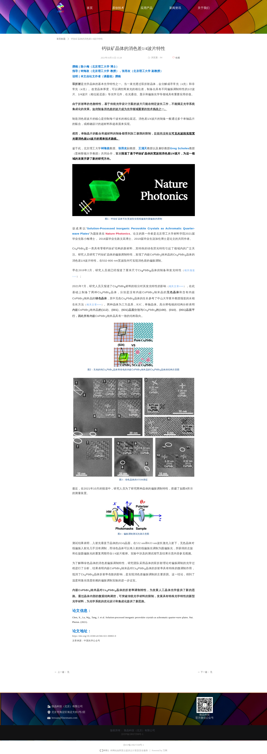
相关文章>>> (176, 286)
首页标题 (61, 39)
